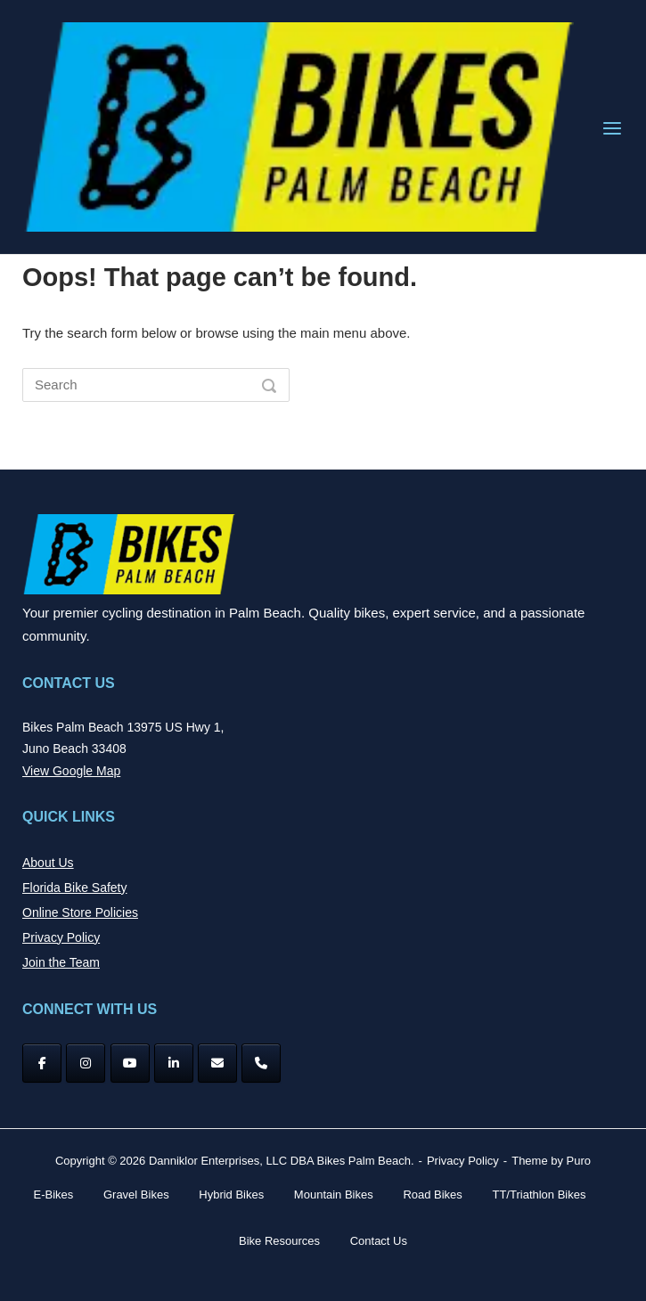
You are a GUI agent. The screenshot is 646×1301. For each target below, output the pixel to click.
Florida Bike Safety (74, 887)
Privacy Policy (61, 937)
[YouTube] (130, 1063)
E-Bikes (54, 1194)
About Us (48, 862)
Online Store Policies (80, 912)
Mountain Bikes (333, 1194)
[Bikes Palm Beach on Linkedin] (173, 1063)
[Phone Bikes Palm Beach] (261, 1063)
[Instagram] (85, 1063)
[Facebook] (41, 1063)
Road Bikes (432, 1194)
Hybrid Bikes (231, 1194)
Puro (579, 1160)
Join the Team (61, 962)
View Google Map (71, 771)
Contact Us (378, 1241)
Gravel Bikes (136, 1194)
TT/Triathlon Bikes (538, 1194)
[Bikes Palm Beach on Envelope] (217, 1063)
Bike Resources (279, 1241)
